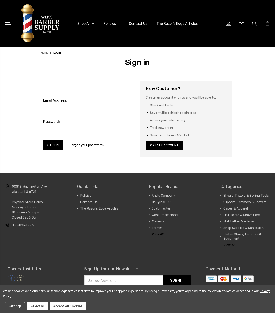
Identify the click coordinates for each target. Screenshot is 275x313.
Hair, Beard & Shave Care (241, 215)
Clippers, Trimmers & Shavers (244, 202)
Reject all (37, 306)
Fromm (157, 228)
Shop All (85, 24)
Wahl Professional (165, 215)
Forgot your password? (87, 145)
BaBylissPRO (161, 202)
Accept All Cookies (67, 306)
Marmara (158, 222)
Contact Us (138, 24)
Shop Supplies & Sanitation (243, 228)
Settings (14, 306)
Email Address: (55, 100)
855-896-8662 (23, 226)
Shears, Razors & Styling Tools (246, 196)
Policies (111, 24)
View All (158, 235)
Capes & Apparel (235, 209)
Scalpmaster (161, 209)
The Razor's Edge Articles (177, 24)
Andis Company (163, 196)
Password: (51, 122)
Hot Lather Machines (239, 222)
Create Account (164, 146)
